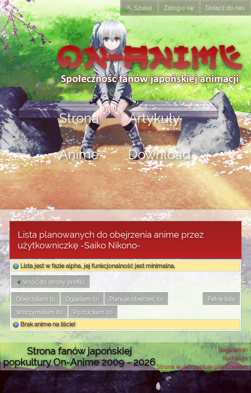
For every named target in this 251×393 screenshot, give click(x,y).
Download (159, 154)
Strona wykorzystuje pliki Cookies (202, 366)
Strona (79, 118)
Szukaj (139, 7)
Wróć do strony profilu (50, 281)
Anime (79, 154)
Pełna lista (221, 298)
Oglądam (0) (82, 298)
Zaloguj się (179, 7)
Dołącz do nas (225, 7)
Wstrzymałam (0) (39, 312)
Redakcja (235, 358)
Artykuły (154, 118)
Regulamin (233, 349)
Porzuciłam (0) (93, 312)
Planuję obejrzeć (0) (136, 298)
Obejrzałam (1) (35, 298)
